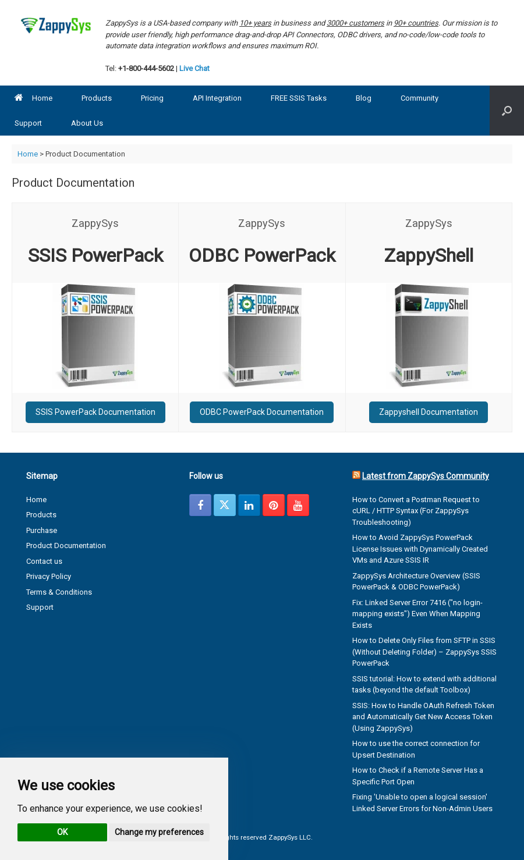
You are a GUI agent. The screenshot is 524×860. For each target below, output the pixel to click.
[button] (507, 111)
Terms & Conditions (59, 592)
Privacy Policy (48, 576)
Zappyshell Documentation (428, 412)
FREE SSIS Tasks (299, 98)
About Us (87, 123)
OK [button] (62, 832)
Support (28, 123)
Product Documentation (66, 545)
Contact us (44, 561)
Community (419, 98)
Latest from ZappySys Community (425, 476)
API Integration (217, 98)
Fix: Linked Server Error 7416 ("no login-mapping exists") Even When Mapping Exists (417, 614)
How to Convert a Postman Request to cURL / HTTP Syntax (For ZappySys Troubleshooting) (416, 511)
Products (97, 98)
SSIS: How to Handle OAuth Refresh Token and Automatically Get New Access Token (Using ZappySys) (423, 717)
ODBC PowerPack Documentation (262, 412)
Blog (363, 98)
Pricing (152, 98)
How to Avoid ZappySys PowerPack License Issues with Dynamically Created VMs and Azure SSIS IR (420, 548)
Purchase (41, 530)
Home (33, 98)
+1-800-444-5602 (146, 68)
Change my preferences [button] (159, 832)
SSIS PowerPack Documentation (95, 412)
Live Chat (194, 68)
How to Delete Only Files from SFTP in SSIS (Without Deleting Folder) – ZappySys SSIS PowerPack (424, 651)
